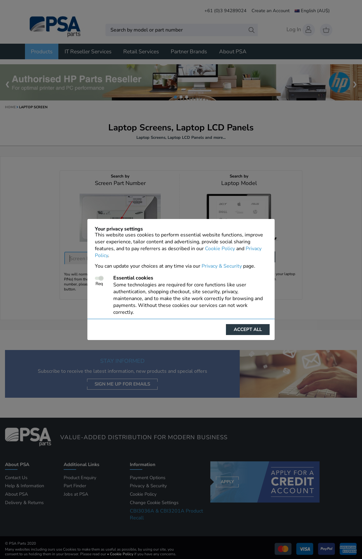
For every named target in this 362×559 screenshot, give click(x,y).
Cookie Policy (220, 248)
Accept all (248, 329)
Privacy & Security (222, 266)
